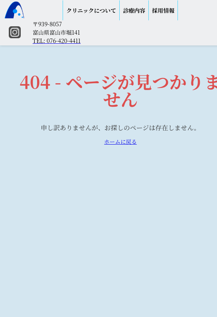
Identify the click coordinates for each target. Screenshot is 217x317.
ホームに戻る (120, 141)
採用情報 (163, 10)
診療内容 (134, 10)
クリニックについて (91, 10)
